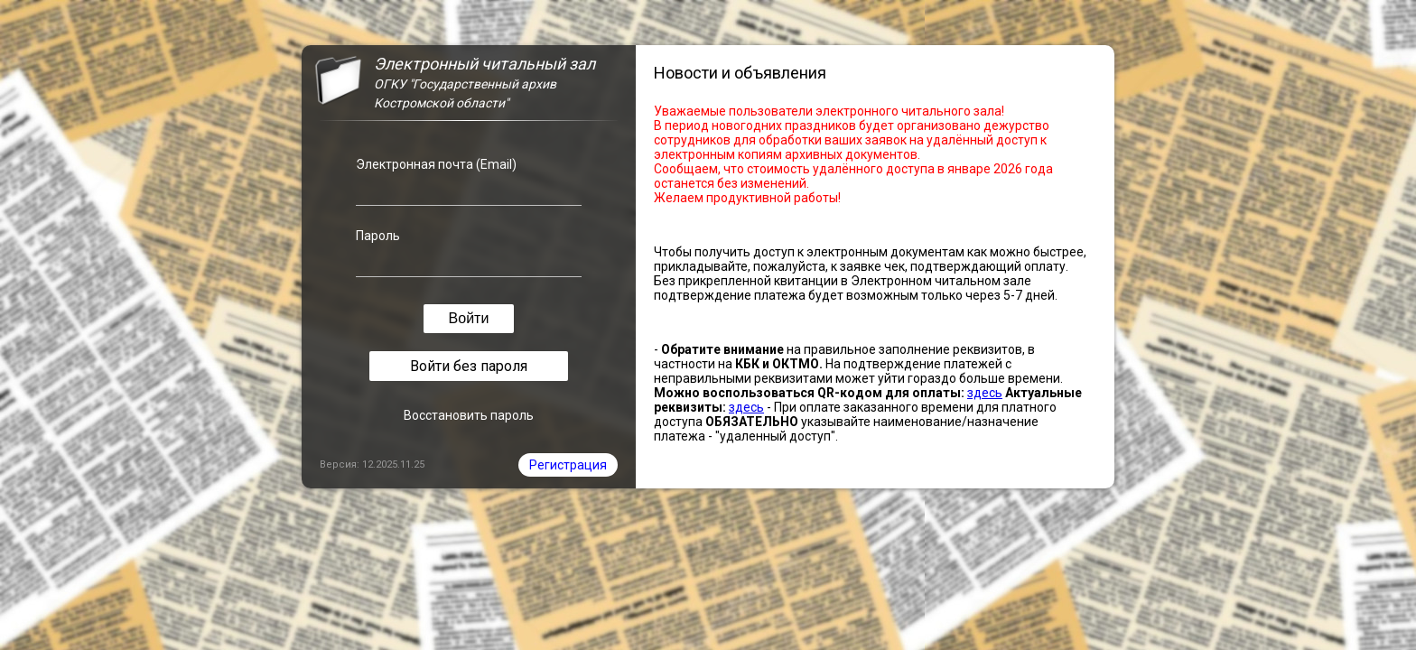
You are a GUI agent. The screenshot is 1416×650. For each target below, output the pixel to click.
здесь (984, 392)
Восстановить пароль (469, 415)
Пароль (378, 235)
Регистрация (568, 465)
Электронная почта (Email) (436, 164)
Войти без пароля (468, 366)
